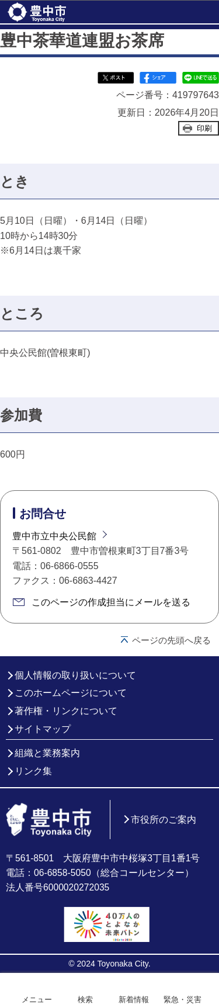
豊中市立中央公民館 (54, 536)
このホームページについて (71, 693)
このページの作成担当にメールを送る (111, 602)
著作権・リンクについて (66, 711)
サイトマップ (43, 729)
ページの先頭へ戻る (171, 640)
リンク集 (33, 771)
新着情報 (134, 999)
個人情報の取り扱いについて (75, 675)
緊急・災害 (182, 999)
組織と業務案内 (47, 753)
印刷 (204, 128)
